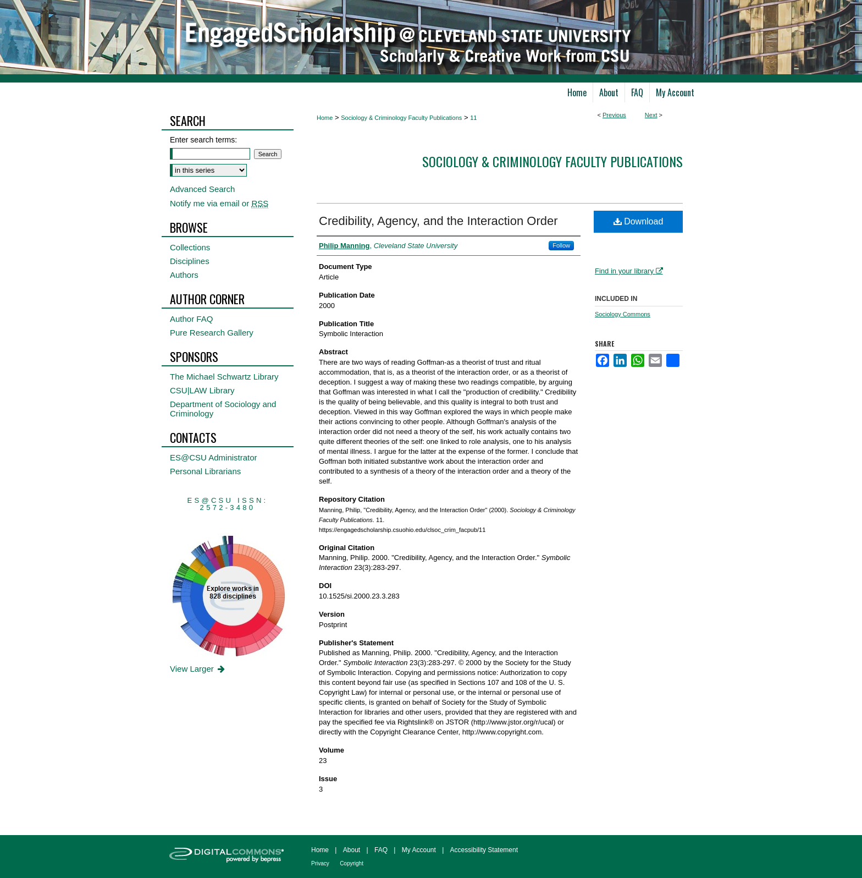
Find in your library (629, 271)
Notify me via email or (219, 203)
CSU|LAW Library (202, 390)
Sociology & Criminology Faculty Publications (401, 117)
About (351, 850)
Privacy (320, 863)
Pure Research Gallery (211, 332)
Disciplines (189, 261)
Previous (614, 115)
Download (639, 221)
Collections (190, 247)
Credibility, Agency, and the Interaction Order (438, 221)
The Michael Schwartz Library (224, 376)
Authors (184, 274)
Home (325, 117)
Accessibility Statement (484, 850)
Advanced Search (202, 189)
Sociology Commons (622, 314)
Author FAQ (191, 318)
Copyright (351, 863)
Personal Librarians (205, 471)
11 (473, 117)
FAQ (381, 850)
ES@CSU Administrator (213, 457)
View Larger (198, 668)
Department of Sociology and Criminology (223, 408)
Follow (561, 245)
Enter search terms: (203, 139)
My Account (419, 850)
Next (651, 115)
